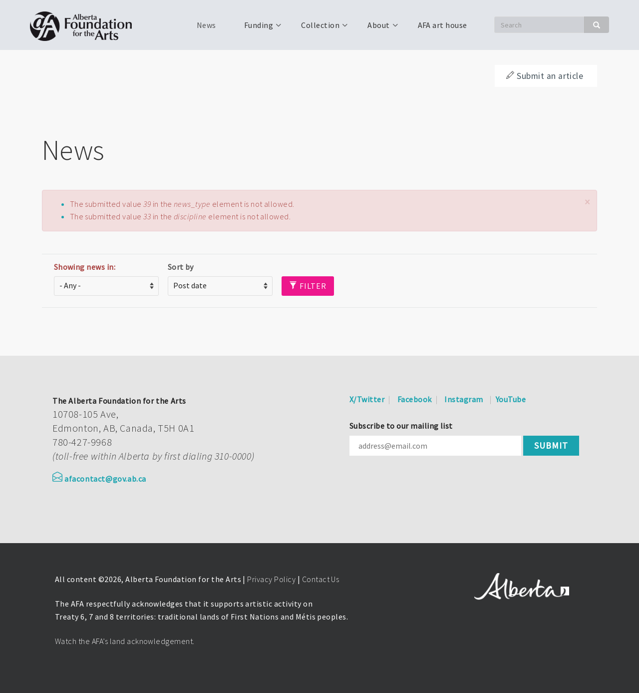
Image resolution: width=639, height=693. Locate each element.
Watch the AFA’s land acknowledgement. (125, 641)
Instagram (463, 399)
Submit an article (544, 75)
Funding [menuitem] (257, 28)
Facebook (414, 399)
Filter (307, 286)
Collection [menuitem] (319, 28)
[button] (587, 202)
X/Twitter (366, 399)
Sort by (181, 267)
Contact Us (320, 579)
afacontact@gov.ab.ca (99, 479)
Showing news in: (85, 267)
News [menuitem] (206, 25)
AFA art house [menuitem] (442, 25)
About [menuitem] (377, 28)
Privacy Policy (271, 579)
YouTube (511, 399)
